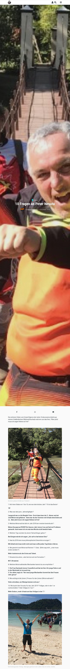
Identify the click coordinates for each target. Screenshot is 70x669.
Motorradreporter (32, 209)
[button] (17, 412)
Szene (35, 200)
